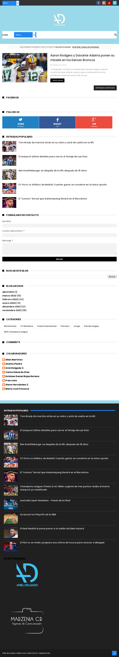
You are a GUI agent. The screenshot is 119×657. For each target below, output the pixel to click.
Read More (58, 80)
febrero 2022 (10, 299)
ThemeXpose (44, 653)
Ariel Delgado (14, 558)
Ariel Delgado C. (14, 368)
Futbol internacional (47, 326)
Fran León (11, 380)
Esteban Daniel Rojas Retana (22, 376)
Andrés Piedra (13, 364)
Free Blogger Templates (14, 653)
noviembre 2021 (11, 310)
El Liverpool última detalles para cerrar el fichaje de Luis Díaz (53, 156)
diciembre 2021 (11, 306)
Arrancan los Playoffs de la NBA (38, 514)
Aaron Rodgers (13, 57)
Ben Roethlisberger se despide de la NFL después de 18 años (53, 170)
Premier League (91, 326)
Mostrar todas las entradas (85, 47)
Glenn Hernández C (16, 384)
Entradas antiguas (105, 88)
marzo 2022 (9, 295)
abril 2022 (8, 291)
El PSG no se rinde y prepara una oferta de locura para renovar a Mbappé (62, 542)
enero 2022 (9, 303)
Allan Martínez (14, 359)
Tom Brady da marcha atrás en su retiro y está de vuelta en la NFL (56, 142)
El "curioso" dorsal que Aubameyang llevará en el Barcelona (53, 198)
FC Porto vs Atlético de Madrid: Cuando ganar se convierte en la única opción (63, 184)
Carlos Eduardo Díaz (17, 372)
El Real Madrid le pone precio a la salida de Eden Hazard (52, 528)
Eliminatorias (10, 326)
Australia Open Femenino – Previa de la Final (45, 500)
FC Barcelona (27, 326)
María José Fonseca (17, 389)
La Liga (77, 326)
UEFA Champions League (16, 332)
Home (5, 35)
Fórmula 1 (65, 326)
